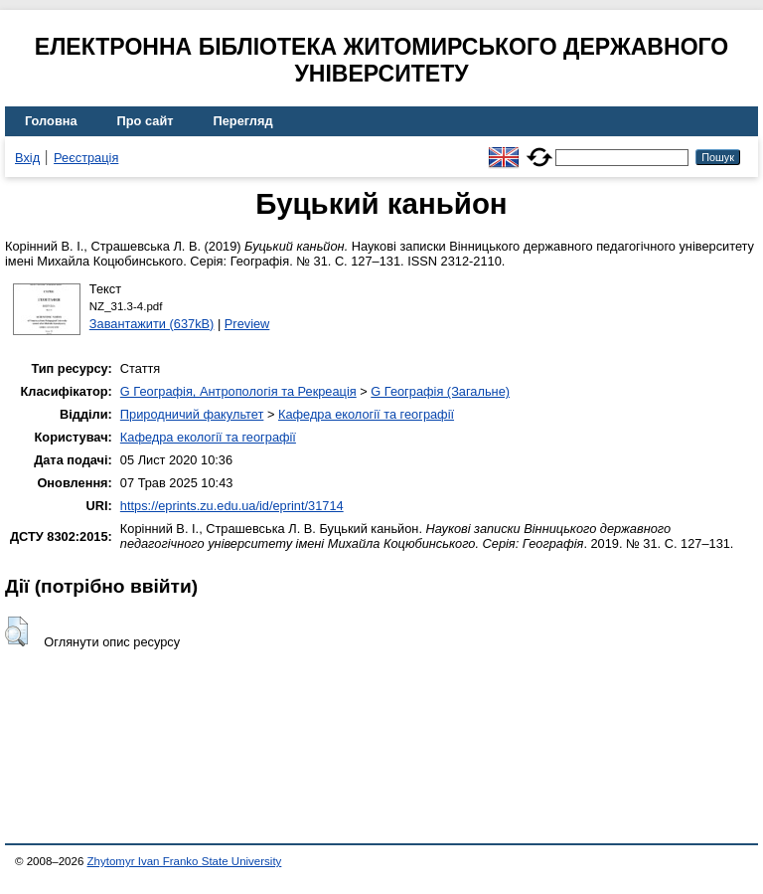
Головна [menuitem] (51, 120)
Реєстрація (86, 157)
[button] (16, 631)
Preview (247, 323)
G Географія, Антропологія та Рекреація (238, 391)
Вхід (27, 157)
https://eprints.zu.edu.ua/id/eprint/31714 (232, 505)
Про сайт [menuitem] (145, 120)
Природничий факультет (192, 414)
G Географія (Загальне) (440, 391)
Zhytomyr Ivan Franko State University (184, 861)
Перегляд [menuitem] (243, 120)
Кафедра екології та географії (366, 414)
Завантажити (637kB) (152, 323)
